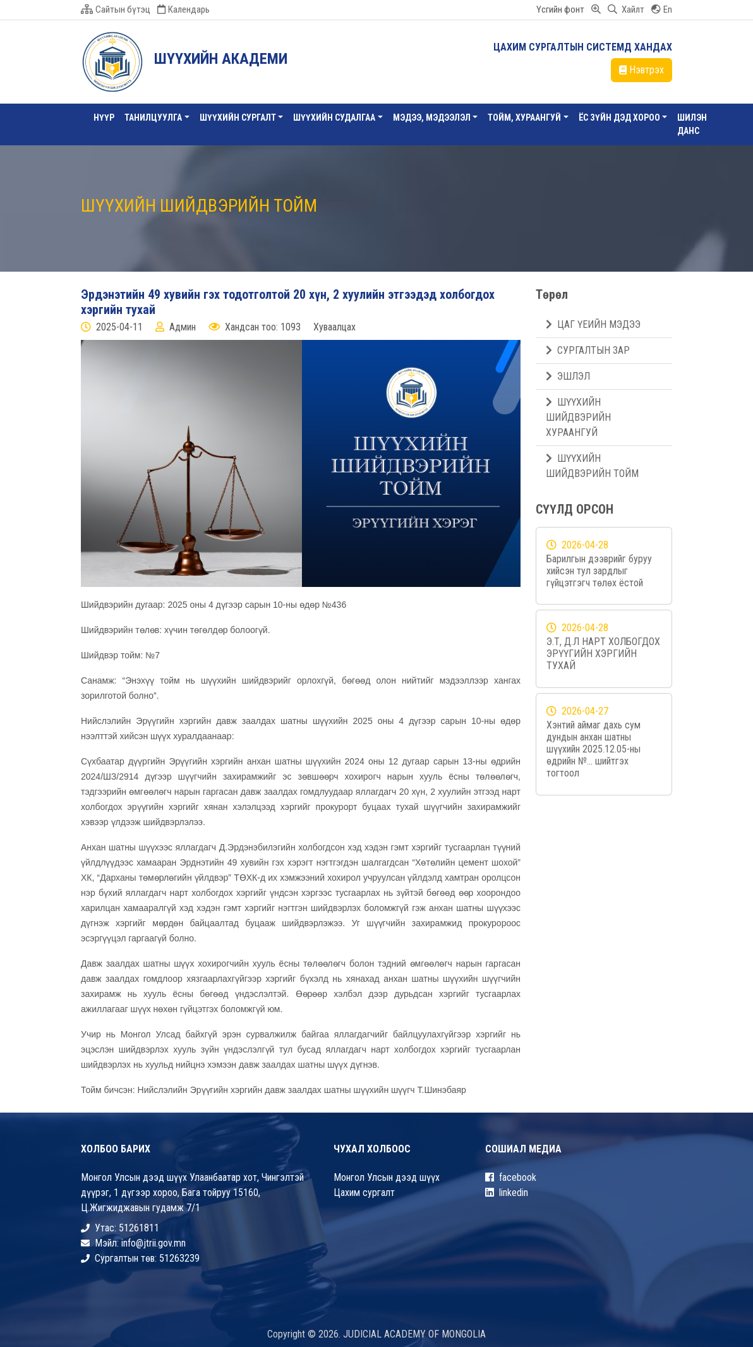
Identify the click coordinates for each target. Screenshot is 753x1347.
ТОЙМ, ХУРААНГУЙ (524, 117)
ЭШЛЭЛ (568, 376)
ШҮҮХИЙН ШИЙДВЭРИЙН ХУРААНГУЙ (578, 417)
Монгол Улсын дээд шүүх (387, 1177)
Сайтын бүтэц (115, 9)
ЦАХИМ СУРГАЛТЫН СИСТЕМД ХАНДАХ (582, 47)
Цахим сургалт (364, 1193)
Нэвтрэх (641, 70)
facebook (510, 1177)
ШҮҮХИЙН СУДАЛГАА (334, 117)
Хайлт (626, 9)
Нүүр (103, 117)
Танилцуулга (153, 117)
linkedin (506, 1193)
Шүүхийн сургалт (238, 117)
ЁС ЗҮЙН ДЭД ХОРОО (619, 117)
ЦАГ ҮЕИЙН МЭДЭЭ (593, 324)
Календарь (183, 9)
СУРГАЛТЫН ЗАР (588, 350)
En (661, 9)
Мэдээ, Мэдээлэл (432, 117)
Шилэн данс (692, 124)
